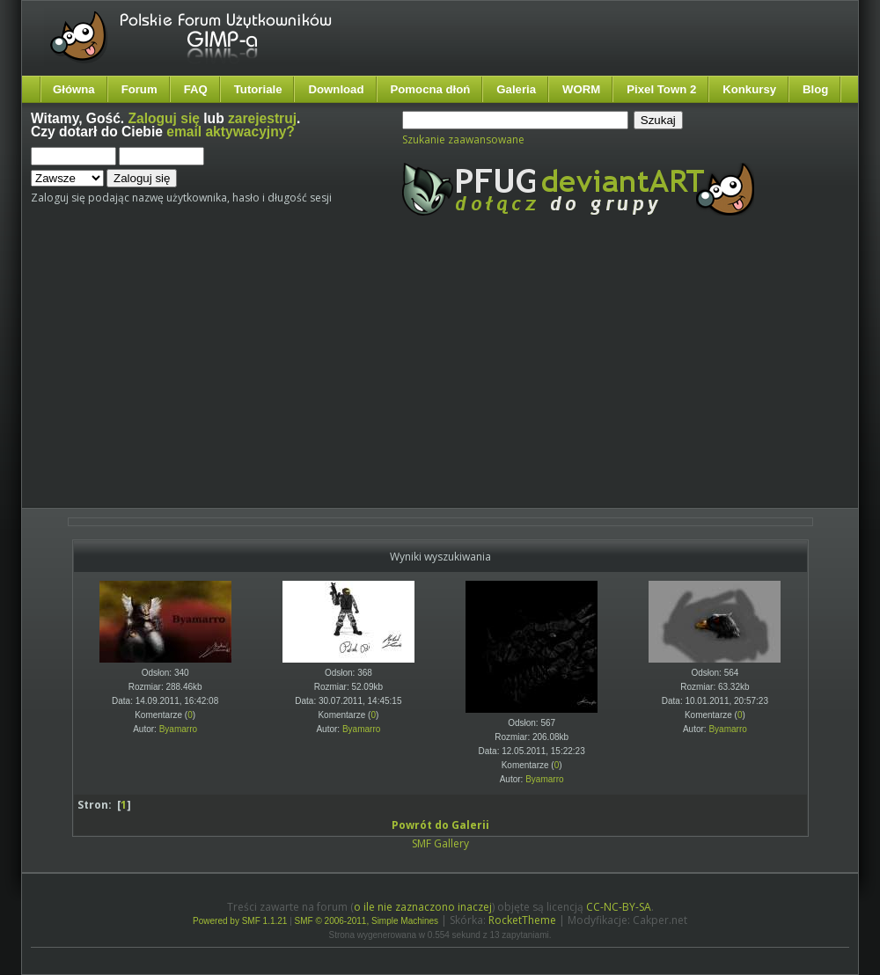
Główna (74, 89)
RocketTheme (522, 920)
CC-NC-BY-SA (618, 906)
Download (335, 89)
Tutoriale (258, 89)
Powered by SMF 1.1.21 (240, 921)
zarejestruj (262, 118)
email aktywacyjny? (230, 131)
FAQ (196, 89)
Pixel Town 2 (661, 89)
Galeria (516, 89)
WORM (581, 89)
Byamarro (178, 729)
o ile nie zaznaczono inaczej (423, 906)
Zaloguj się (164, 118)
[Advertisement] (353, 376)
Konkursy (749, 89)
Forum (139, 89)
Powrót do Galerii (440, 824)
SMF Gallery (440, 843)
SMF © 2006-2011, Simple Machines (367, 921)
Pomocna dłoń (431, 89)
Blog (815, 89)
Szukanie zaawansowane (463, 139)
